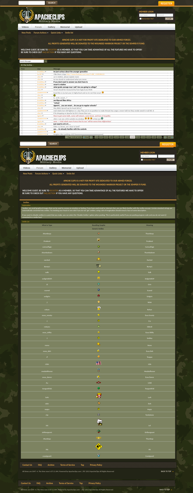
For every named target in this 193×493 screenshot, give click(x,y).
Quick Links (56, 32)
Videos (25, 27)
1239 (159, 137)
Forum (38, 27)
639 (101, 137)
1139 (132, 137)
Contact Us (27, 465)
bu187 (39, 74)
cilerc (39, 77)
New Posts (26, 32)
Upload (78, 27)
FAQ (40, 465)
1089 (111, 137)
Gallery (51, 27)
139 (96, 137)
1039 (106, 137)
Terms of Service (67, 465)
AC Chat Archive (27, 65)
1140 (138, 137)
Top (82, 465)
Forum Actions (40, 32)
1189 (154, 137)
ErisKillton (41, 72)
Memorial (65, 27)
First (86, 137)
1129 (116, 137)
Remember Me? (147, 19)
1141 (143, 137)
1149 (148, 137)
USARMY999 (42, 92)
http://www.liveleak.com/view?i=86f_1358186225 (86, 74)
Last (170, 137)
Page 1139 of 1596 (75, 137)
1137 (122, 137)
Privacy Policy (96, 465)
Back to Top (166, 471)
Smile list (69, 32)
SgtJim (39, 116)
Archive (51, 465)
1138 (127, 137)
